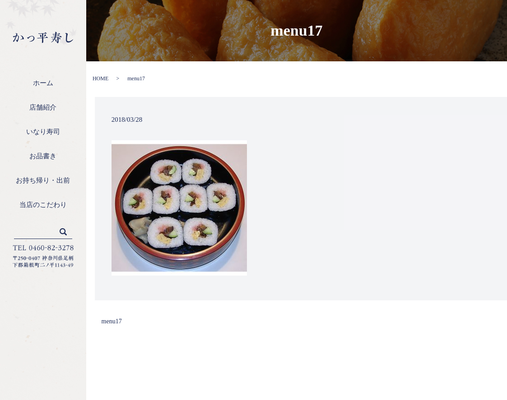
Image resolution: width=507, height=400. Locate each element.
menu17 (112, 321)
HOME (100, 78)
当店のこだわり (43, 204)
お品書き (42, 156)
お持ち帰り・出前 (43, 180)
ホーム (43, 83)
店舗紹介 (42, 107)
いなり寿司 (43, 131)
